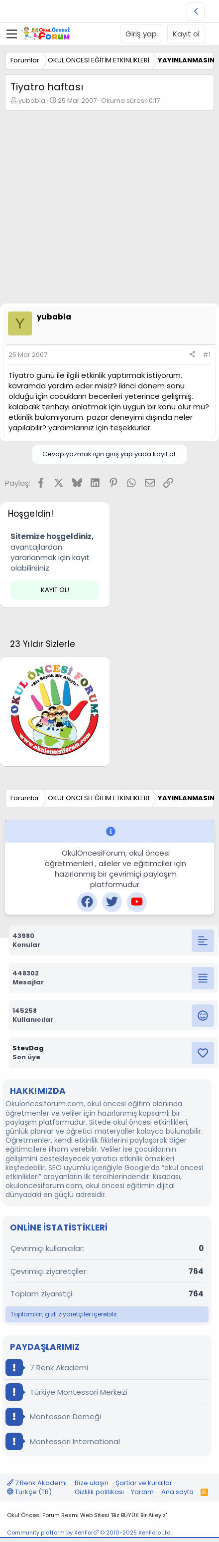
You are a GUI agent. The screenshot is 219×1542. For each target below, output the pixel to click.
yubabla (31, 100)
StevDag (28, 1048)
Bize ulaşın (92, 1483)
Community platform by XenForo (89, 1533)
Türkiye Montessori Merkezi (66, 1392)
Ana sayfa (177, 1492)
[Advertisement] (109, 210)
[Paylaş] (192, 355)
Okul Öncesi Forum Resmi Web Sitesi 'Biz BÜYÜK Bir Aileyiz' (87, 1515)
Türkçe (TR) (29, 1492)
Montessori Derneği (53, 1416)
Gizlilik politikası (99, 1492)
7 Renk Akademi (46, 1367)
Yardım (142, 1492)
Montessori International (62, 1441)
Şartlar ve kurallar (143, 1483)
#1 (207, 354)
